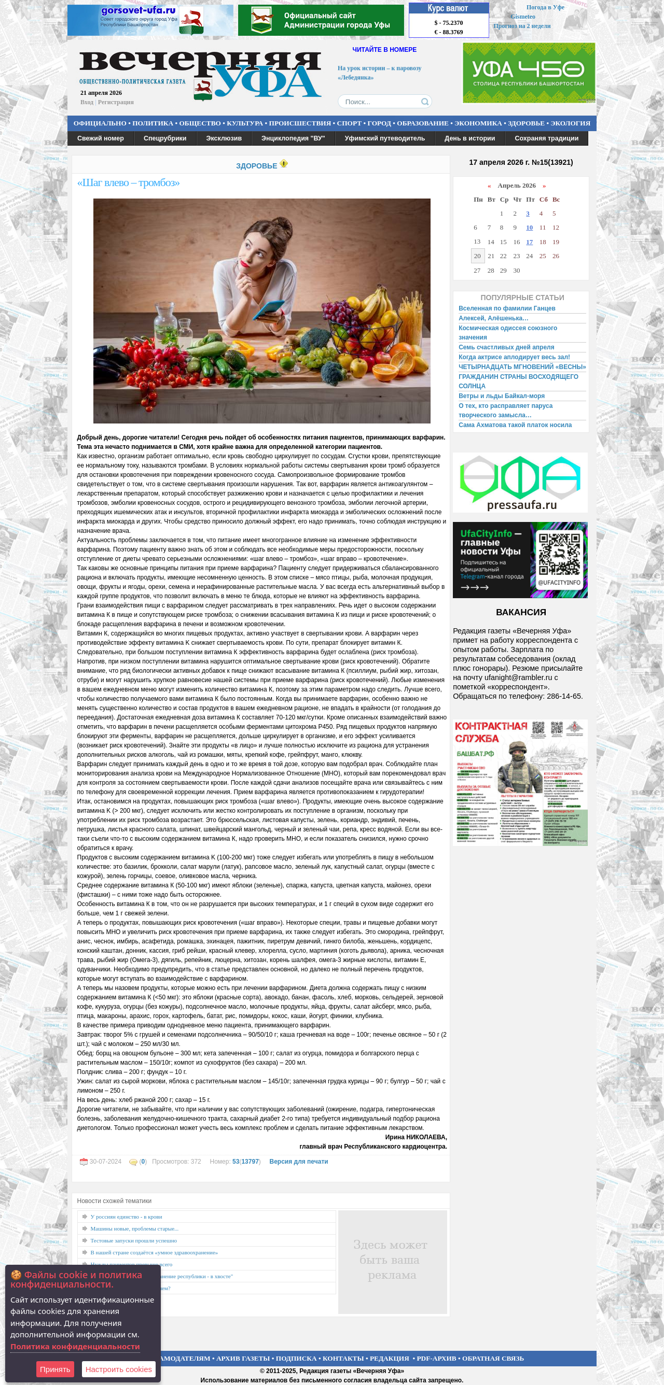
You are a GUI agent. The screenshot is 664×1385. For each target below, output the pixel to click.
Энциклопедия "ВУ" (293, 138)
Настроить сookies (119, 1369)
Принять (55, 1369)
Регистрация (116, 102)
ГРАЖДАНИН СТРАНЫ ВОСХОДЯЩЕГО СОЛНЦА (518, 381)
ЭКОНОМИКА (478, 123)
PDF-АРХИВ (436, 1358)
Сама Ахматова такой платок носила (515, 425)
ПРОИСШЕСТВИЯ (300, 123)
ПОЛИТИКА (152, 123)
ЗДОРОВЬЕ (526, 123)
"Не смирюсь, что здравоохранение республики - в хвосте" (162, 1276)
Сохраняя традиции (546, 138)
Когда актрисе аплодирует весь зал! (514, 357)
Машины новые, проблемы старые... (135, 1228)
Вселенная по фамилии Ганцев (507, 308)
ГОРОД (379, 123)
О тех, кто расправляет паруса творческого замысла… (505, 410)
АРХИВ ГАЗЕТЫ (243, 1358)
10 (529, 227)
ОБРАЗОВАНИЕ (423, 123)
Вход (86, 102)
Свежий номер (100, 138)
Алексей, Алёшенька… (494, 318)
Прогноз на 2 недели (522, 26)
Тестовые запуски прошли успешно (134, 1240)
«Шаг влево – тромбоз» (128, 182)
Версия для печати (298, 1161)
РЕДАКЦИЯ (389, 1358)
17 (529, 242)
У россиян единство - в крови (126, 1216)
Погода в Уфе (545, 7)
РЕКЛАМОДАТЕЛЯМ (175, 1358)
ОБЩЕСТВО (199, 123)
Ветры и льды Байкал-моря (502, 396)
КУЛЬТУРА (245, 123)
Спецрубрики (165, 138)
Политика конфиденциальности (75, 1346)
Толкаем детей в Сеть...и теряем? (131, 1288)
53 (235, 1161)
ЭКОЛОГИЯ (570, 123)
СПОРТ (349, 123)
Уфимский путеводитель (385, 138)
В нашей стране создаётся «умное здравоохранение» (154, 1252)
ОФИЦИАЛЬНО (100, 123)
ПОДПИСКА (296, 1358)
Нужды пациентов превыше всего (132, 1264)
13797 (249, 1161)
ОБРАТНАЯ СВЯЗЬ (493, 1358)
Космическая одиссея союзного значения (508, 332)
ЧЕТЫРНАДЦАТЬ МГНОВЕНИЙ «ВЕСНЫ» (522, 367)
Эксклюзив (224, 138)
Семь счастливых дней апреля (507, 347)
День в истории (470, 138)
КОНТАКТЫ (343, 1358)
